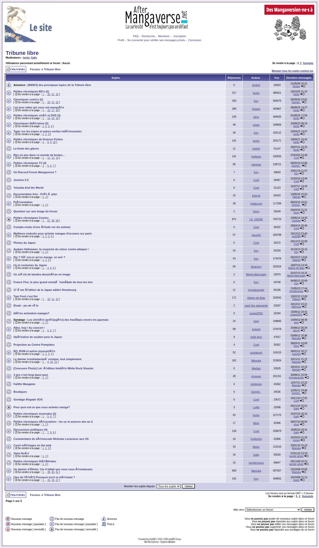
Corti (256, 179)
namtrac (256, 164)
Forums (35, 69)
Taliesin (296, 197)
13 (57, 158)
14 (48, 118)
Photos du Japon (24, 242)
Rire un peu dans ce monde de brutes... (39, 155)
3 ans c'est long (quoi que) (30, 374)
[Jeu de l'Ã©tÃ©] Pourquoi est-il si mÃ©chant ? (44, 477)
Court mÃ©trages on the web (32, 445)
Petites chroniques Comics (31, 217)
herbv (26, 57)
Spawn (256, 108)
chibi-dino (256, 336)
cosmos (296, 354)
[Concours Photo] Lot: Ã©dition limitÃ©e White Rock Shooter (53, 368)
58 (53, 220)
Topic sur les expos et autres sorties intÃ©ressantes (47, 131)
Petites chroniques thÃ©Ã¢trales (34, 461)
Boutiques (20, 391)
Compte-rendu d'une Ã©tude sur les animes (42, 227)
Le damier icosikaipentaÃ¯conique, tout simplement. (47, 359)
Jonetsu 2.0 (21, 179)
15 (53, 118)
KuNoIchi (256, 438)
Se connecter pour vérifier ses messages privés (156, 40)
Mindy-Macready (256, 274)
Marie (256, 446)
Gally (34, 57)
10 (54, 142)
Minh (256, 423)
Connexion (194, 40)
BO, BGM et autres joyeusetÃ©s (34, 351)
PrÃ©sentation (23, 202)
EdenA (256, 195)
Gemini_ (296, 102)
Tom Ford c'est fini (25, 296)
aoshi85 (296, 236)
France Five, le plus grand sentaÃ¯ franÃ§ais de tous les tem (53, 282)
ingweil (256, 329)
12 (53, 158)
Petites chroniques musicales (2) (34, 413)
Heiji (256, 321)
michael (296, 220)
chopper (256, 376)
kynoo (296, 440)
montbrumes (296, 291)
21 (53, 94)
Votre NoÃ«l (21, 453)
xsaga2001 (256, 313)
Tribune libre (22, 53)
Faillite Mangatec (24, 384)
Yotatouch (256, 203)
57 (48, 220)
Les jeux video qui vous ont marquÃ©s (38, 107)
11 (48, 158)
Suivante (308, 63)
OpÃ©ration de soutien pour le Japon (37, 336)
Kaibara (256, 156)
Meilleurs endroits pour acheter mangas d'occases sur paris (52, 233)
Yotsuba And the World (28, 187)
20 (48, 94)
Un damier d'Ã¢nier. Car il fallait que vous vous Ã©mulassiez (52, 469)
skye (256, 116)
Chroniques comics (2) (28, 99)
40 (53, 472)
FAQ (136, 36)
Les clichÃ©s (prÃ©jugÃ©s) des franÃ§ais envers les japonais (67, 319)
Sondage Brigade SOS (28, 399)
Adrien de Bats (296, 268)
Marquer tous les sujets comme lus (292, 71)
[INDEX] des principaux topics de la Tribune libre (59, 84)
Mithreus (296, 307)
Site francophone (151, 542)
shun (296, 424)
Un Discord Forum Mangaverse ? (34, 172)
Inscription (179, 36)
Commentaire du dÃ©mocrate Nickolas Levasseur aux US (51, 438)
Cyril (296, 158)
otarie (256, 124)
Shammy (256, 266)
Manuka (296, 338)
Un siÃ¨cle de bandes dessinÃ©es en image (41, 274)
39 (48, 472)
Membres (164, 36)
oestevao (256, 384)
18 (57, 110)
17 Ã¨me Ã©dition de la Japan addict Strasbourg (44, 289)
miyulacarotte (256, 289)
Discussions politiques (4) (30, 429)
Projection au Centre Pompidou (33, 344)
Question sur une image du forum (35, 211)
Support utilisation (167, 542)
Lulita (256, 407)
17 (53, 110)
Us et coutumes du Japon (30, 265)
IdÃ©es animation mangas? (31, 313)
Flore (296, 346)
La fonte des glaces (26, 148)
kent (296, 322)
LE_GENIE (256, 219)
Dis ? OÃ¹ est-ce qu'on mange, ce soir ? (39, 257)
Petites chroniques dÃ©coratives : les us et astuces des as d (52, 421)
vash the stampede (256, 305)
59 (57, 220)
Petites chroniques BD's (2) (31, 91)
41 (57, 472)
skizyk (296, 330)
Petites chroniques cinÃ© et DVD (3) (37, 115)
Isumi (296, 480)
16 (48, 110)
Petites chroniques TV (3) (29, 162)
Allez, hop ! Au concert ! (29, 327)
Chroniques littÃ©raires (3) (30, 123)
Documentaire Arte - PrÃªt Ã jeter (35, 194)
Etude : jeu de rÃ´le (25, 305)
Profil (121, 40)
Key (256, 100)
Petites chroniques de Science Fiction (38, 139)
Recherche (148, 36)
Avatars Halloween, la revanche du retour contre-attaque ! (51, 249)
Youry (256, 211)
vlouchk (256, 235)
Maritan (256, 368)
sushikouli (256, 352)
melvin (256, 148)
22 (57, 94)
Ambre (256, 84)
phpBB (152, 539)
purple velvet (296, 456)
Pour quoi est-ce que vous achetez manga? (41, 407)
